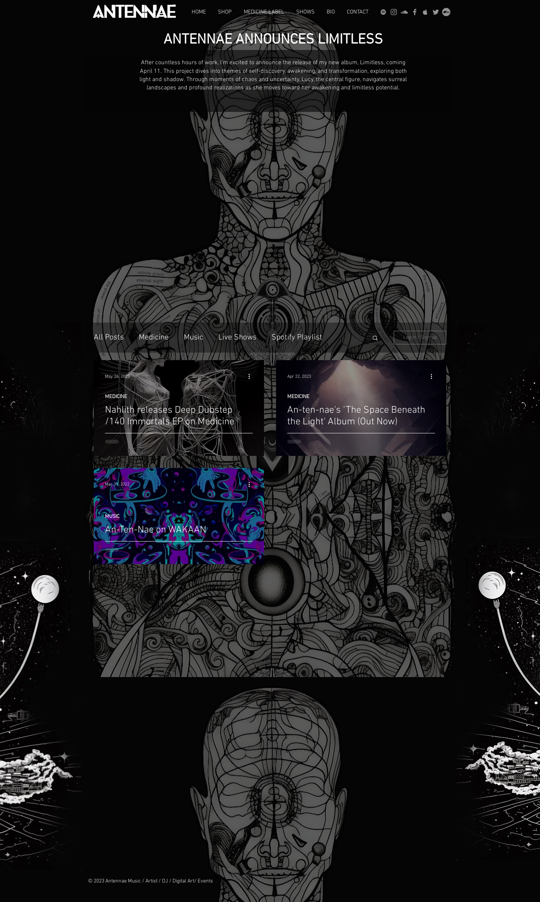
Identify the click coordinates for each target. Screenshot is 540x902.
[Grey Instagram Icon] (394, 12)
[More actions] (251, 376)
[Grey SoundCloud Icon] (404, 12)
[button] (375, 338)
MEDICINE (116, 397)
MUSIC (112, 516)
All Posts (109, 337)
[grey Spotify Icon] (383, 12)
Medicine (154, 337)
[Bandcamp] (446, 12)
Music (193, 337)
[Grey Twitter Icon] (436, 12)
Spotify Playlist (297, 337)
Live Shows (237, 337)
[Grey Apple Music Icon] (425, 12)
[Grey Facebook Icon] (415, 12)
